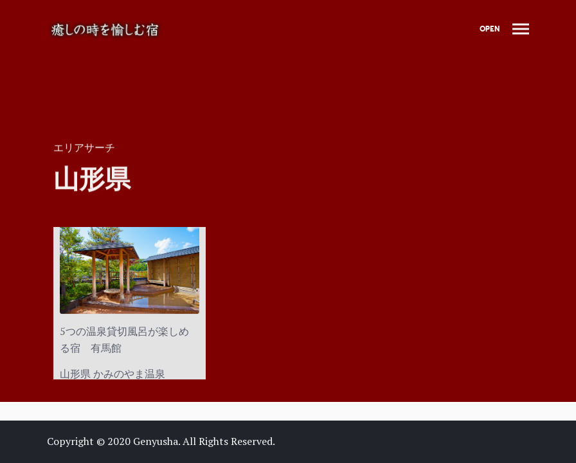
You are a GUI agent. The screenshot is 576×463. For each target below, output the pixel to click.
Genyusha (155, 441)
